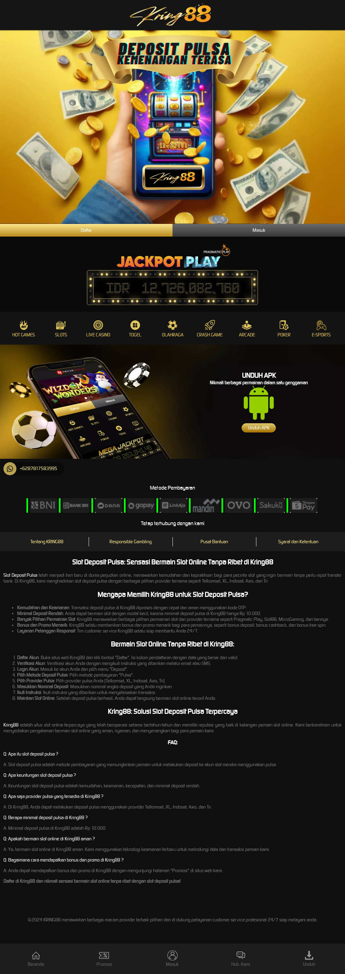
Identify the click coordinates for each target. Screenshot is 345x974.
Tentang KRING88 (46, 542)
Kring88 (10, 725)
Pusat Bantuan (214, 542)
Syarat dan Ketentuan (298, 542)
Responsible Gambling (131, 542)
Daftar (86, 230)
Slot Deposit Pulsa (20, 575)
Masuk (259, 230)
